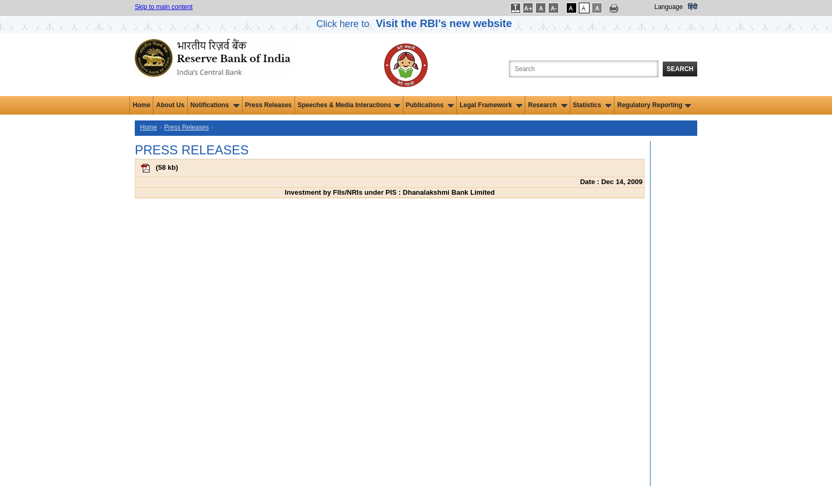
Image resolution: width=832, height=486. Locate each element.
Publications (430, 105)
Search (680, 69)
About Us (170, 105)
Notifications (214, 105)
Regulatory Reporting (654, 105)
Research (547, 105)
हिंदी (692, 7)
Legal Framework (491, 105)
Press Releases (268, 105)
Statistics (592, 105)
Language (668, 7)
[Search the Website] (583, 68)
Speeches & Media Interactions (349, 105)
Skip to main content (164, 7)
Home (141, 105)
